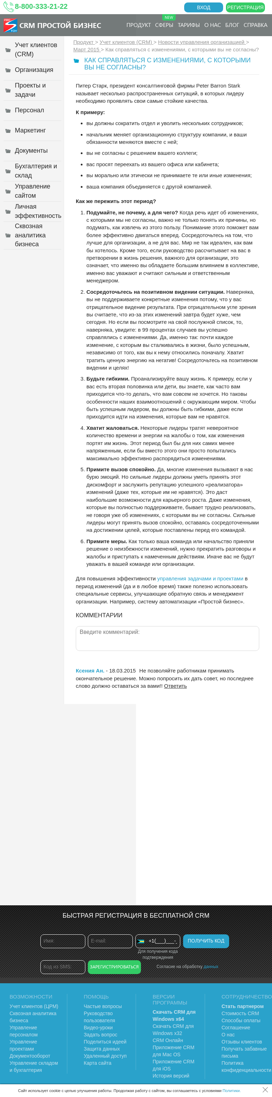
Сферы (165, 21)
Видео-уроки (98, 1027)
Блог (232, 24)
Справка (255, 24)
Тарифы (189, 24)
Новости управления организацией (202, 42)
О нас (212, 24)
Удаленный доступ (105, 1056)
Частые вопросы (103, 1006)
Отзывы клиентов (242, 1042)
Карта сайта (98, 1063)
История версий (171, 1076)
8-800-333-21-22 (41, 6)
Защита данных (102, 1049)
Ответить (175, 686)
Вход (203, 7)
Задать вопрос (101, 1034)
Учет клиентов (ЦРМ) (34, 1006)
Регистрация (245, 7)
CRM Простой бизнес (60, 25)
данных (211, 966)
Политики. (231, 1090)
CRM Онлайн (168, 1040)
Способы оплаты (241, 1020)
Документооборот (30, 1056)
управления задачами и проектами (200, 578)
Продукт (138, 24)
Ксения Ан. (90, 671)
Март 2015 (87, 49)
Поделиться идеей (105, 1042)
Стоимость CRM (240, 1013)
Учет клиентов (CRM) (126, 42)
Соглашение (236, 1027)
